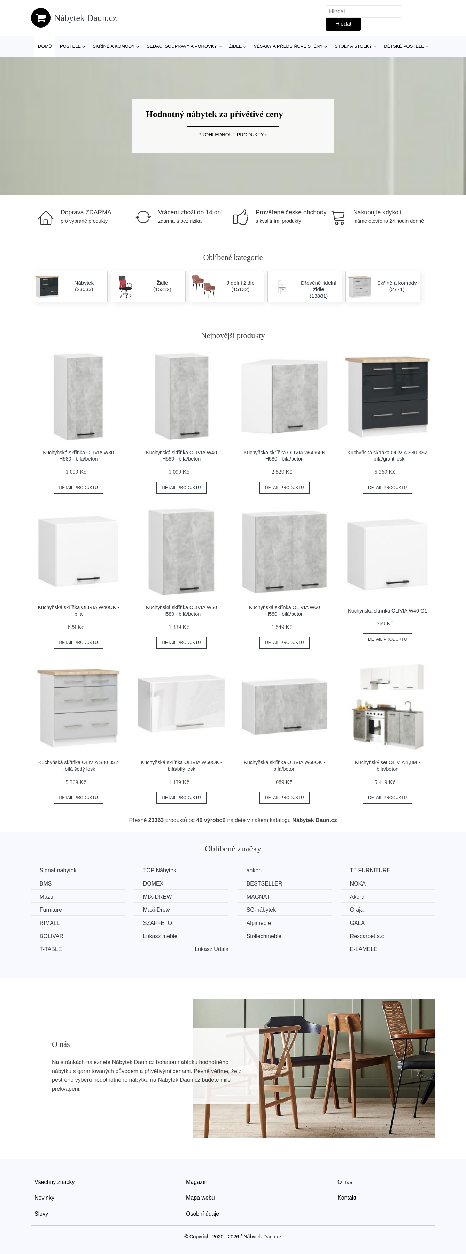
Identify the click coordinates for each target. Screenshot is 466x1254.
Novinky (44, 1198)
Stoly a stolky (353, 46)
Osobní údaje (202, 1214)
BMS (46, 884)
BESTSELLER (265, 884)
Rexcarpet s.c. (368, 936)
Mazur (47, 897)
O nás (344, 1182)
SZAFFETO (157, 923)
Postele (70, 46)
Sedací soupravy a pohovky (182, 46)
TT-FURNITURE (371, 870)
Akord (358, 897)
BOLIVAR (51, 936)
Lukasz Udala (212, 949)
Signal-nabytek (58, 870)
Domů (45, 46)
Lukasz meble (160, 936)
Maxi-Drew (156, 910)
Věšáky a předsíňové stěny (288, 46)
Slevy (41, 1214)
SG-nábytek (261, 910)
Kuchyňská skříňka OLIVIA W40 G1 (387, 611)
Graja (357, 910)
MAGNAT (258, 897)
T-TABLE (51, 949)
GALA (358, 923)
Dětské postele (404, 46)
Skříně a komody (114, 46)
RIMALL (50, 923)
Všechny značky (54, 1182)
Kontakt (346, 1198)
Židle (235, 46)
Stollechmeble (264, 936)
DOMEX (153, 884)
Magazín (196, 1182)
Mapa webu (200, 1198)
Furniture (51, 910)
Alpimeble (259, 923)
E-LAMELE (364, 949)
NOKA (358, 884)
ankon (254, 870)
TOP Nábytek (160, 870)
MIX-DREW (157, 897)
